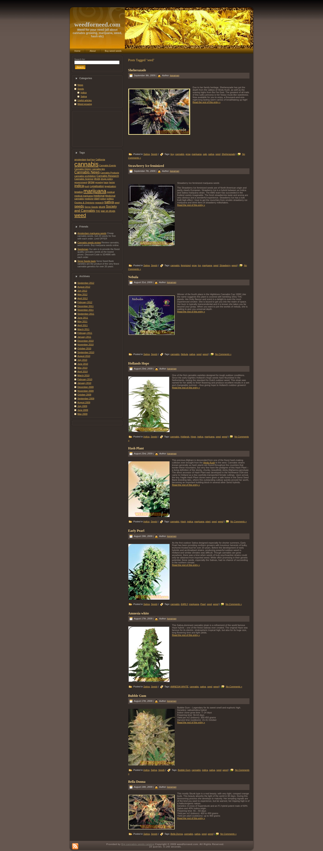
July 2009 (82, 406)
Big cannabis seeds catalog (137, 844)
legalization (110, 186)
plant (96, 198)
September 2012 (85, 283)
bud (89, 159)
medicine (89, 198)
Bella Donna (136, 781)
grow (91, 182)
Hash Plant (136, 448)
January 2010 (84, 383)
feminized (186, 265)
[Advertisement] (97, 128)
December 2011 (85, 306)
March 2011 (83, 329)
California (100, 159)
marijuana (94, 191)
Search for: (79, 59)
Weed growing (84, 104)
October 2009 (84, 394)
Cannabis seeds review (89, 242)
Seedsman (82, 249)
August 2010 (83, 356)
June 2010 (82, 364)
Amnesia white (138, 613)
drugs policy (107, 179)
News (80, 85)
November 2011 (85, 310)
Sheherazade (137, 70)
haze (106, 182)
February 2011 (84, 333)
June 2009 (82, 410)
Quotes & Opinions (84, 202)
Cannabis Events (107, 165)
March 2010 (83, 375)
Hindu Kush (209, 462)
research (99, 202)
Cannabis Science (84, 179)
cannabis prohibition (85, 176)
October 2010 (84, 348)
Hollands (184, 436)
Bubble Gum (137, 695)
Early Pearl (136, 530)
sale (205, 154)
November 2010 (85, 344)
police (103, 198)
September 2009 (85, 398)
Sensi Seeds (91, 206)
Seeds (80, 89)
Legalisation (97, 186)
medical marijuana (83, 196)
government (80, 182)
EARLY (184, 604)
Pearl (203, 604)
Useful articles (84, 100)
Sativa (84, 96)
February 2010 (84, 379)
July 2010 (82, 360)
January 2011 (84, 337)
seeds (79, 206)
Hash (183, 521)
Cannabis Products (109, 172)
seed (117, 202)
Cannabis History (82, 169)
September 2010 (85, 352)
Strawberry (224, 265)
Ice (199, 265)
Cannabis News (87, 172)
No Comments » (223, 354)
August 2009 (83, 402)
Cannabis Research (108, 176)
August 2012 (83, 287)
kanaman (174, 75)
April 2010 (82, 371)
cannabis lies (98, 169)
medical (111, 192)
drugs (97, 178)
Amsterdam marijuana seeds (91, 233)
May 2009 (82, 414)
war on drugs (108, 211)
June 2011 (82, 317)
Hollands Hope (138, 363)
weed (80, 215)
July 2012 (82, 291)
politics (110, 198)
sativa (109, 202)
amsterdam (80, 159)
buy (93, 159)
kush (86, 186)
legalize (78, 192)
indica (79, 186)
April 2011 (82, 325)
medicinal (98, 195)
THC (98, 211)
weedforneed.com (97, 24)
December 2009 (85, 387)
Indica (84, 92)
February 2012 (84, 302)
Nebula (133, 277)
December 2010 (85, 341)
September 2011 (85, 314)
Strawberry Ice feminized (146, 166)
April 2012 (82, 298)
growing (99, 182)
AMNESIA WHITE (179, 686)
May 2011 (82, 321)
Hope (193, 436)
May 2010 (82, 368)
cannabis (86, 164)
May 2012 (82, 294)
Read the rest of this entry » (206, 102)
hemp (112, 182)
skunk (102, 206)
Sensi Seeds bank (86, 261)
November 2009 (85, 391)
